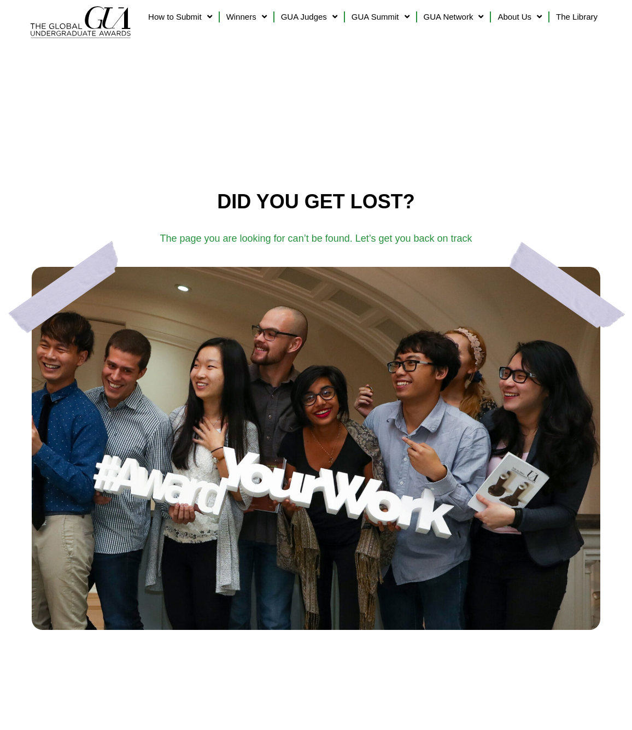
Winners (246, 16)
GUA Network (454, 16)
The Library (577, 16)
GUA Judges (309, 16)
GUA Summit (380, 16)
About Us (520, 16)
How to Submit (180, 16)
